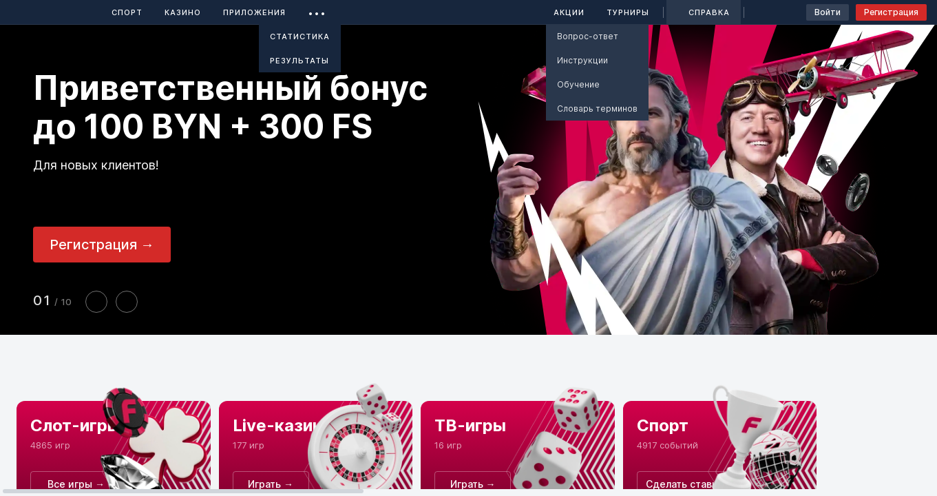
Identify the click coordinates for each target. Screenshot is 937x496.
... (317, 10)
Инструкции (582, 60)
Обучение (578, 84)
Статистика (300, 36)
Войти (827, 12)
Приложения (254, 12)
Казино (183, 12)
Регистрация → (102, 244)
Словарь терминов (597, 108)
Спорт (127, 12)
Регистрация (891, 12)
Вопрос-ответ (587, 36)
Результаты (299, 60)
